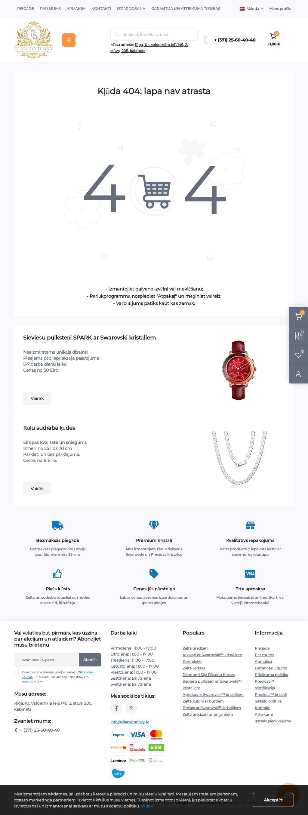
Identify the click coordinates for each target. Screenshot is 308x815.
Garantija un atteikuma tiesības (185, 8)
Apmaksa (75, 8)
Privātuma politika (271, 674)
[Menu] (68, 40)
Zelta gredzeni (195, 648)
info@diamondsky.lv (129, 722)
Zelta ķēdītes (194, 668)
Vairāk (37, 398)
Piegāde (25, 8)
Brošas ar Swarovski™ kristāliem (212, 708)
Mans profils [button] (280, 8)
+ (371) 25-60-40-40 (235, 40)
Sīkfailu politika (268, 701)
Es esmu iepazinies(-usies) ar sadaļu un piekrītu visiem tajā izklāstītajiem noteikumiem (57, 677)
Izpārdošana (131, 8)
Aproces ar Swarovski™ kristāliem (213, 694)
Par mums (264, 655)
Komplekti (192, 661)
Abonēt (90, 659)
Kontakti (101, 8)
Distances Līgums (271, 668)
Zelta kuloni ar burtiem (203, 701)
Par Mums (50, 8)
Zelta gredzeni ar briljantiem (208, 714)
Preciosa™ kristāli (271, 694)
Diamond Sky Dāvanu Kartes (209, 674)
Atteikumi (264, 714)
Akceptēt (273, 800)
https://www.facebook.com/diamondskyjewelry (116, 708)
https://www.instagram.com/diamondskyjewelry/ (131, 708)
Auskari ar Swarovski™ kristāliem (212, 655)
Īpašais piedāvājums (273, 721)
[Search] (117, 35)
